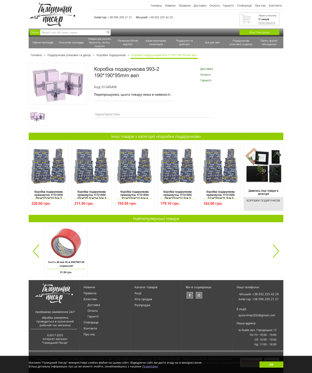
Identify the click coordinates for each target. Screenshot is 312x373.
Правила (185, 5)
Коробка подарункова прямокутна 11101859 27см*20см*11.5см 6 (220, 194)
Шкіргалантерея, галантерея (156, 42)
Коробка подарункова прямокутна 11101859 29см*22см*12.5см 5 (177, 194)
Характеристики (107, 114)
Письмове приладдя (71, 42)
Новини (170, 5)
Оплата (215, 5)
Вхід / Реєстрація (259, 32)
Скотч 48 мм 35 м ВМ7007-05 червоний (66, 264)
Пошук (35, 32)
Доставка (200, 5)
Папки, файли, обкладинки (269, 42)
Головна (156, 5)
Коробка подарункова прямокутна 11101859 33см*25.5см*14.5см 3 (91, 194)
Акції (138, 293)
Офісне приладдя (42, 42)
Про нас (260, 5)
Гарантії (228, 5)
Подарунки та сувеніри (184, 42)
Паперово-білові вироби (128, 42)
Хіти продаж (143, 299)
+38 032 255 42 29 (161, 17)
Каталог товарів (146, 287)
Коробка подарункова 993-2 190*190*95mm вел (164, 55)
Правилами (150, 366)
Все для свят (212, 42)
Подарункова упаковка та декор (241, 42)
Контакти (275, 5)
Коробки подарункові (111, 55)
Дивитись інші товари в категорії (263, 192)
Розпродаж (142, 305)
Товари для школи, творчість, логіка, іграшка (99, 42)
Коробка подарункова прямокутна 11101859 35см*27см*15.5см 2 (48, 194)
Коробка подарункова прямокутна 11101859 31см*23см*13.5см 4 (134, 194)
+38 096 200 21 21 (120, 17)
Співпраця (244, 5)
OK (271, 364)
